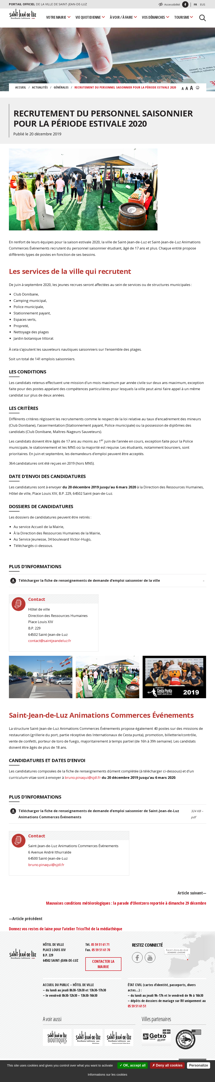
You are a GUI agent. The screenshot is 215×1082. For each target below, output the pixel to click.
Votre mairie (56, 17)
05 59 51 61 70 (101, 949)
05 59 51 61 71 (100, 944)
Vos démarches (153, 17)
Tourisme (181, 17)
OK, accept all (132, 1065)
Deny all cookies (167, 1065)
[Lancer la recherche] (201, 17)
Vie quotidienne (88, 17)
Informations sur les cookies (107, 1074)
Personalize (198, 1065)
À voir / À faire (121, 17)
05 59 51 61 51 (137, 1006)
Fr (195, 4)
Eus (202, 4)
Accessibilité (172, 4)
